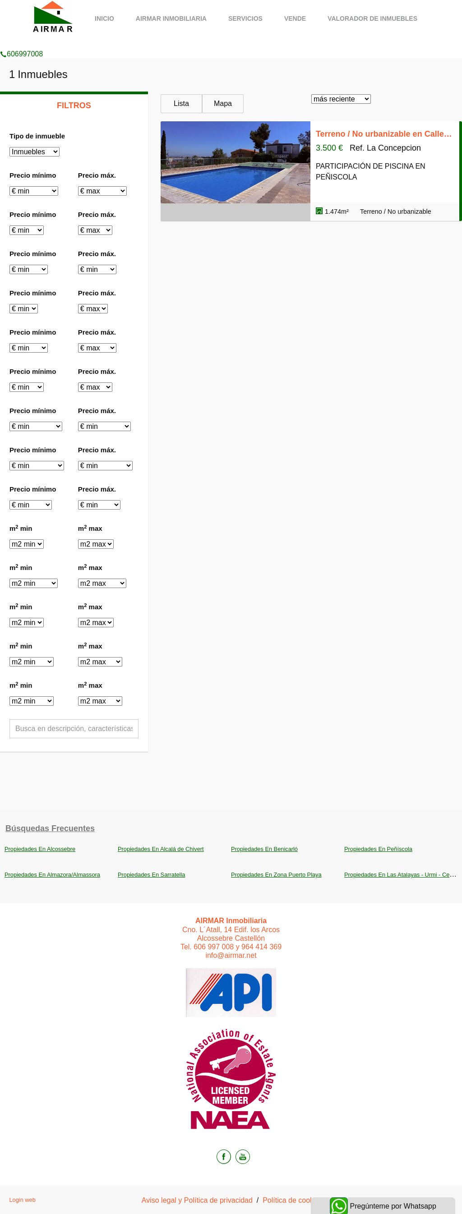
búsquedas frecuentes (50, 828)
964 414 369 (261, 947)
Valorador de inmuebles (372, 18)
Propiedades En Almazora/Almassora (52, 874)
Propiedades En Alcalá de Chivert (161, 849)
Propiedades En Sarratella (151, 874)
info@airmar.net (230, 955)
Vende (295, 18)
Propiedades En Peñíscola (378, 849)
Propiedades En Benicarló (264, 849)
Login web (22, 1199)
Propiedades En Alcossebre (40, 849)
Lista (181, 103)
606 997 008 (214, 947)
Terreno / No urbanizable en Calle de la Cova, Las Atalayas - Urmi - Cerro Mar (385, 133)
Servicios (245, 18)
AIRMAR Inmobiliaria (171, 18)
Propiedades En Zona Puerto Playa (276, 874)
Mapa (223, 103)
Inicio (104, 18)
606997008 (21, 42)
